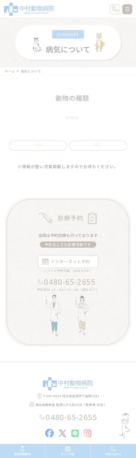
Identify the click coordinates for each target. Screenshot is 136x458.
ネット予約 (68, 451)
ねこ (97, 149)
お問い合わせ (113, 451)
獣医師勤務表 (22, 451)
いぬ (39, 149)
